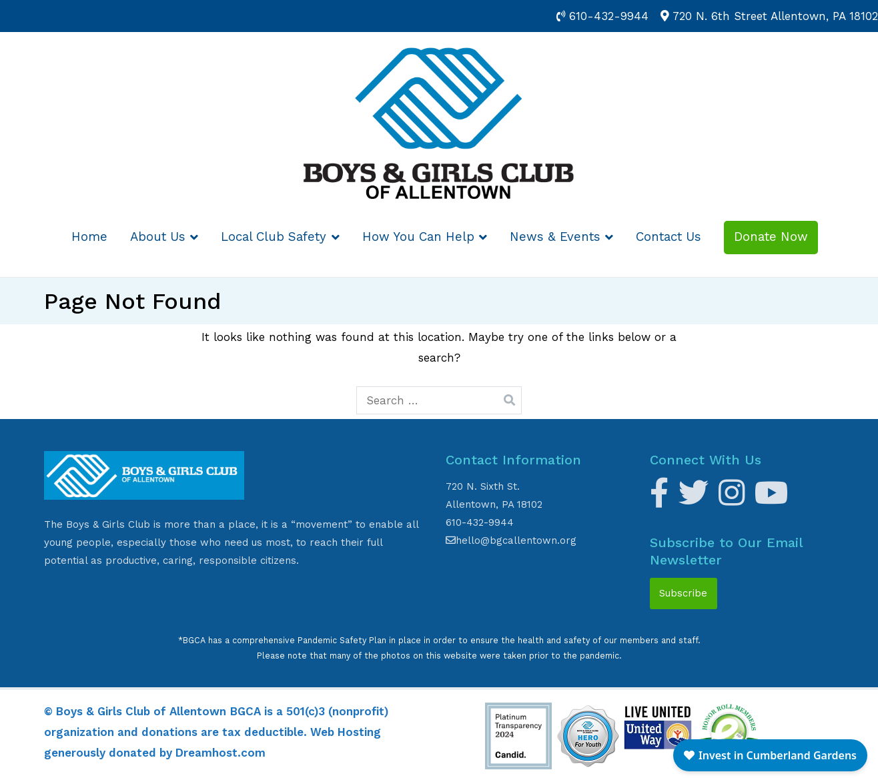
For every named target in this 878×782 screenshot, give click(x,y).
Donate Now (771, 237)
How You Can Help (418, 237)
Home (89, 237)
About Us (157, 237)
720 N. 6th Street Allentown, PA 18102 (775, 16)
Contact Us (668, 237)
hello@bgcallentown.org (511, 540)
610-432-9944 (608, 16)
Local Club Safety (273, 237)
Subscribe (683, 593)
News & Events (555, 237)
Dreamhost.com (220, 752)
